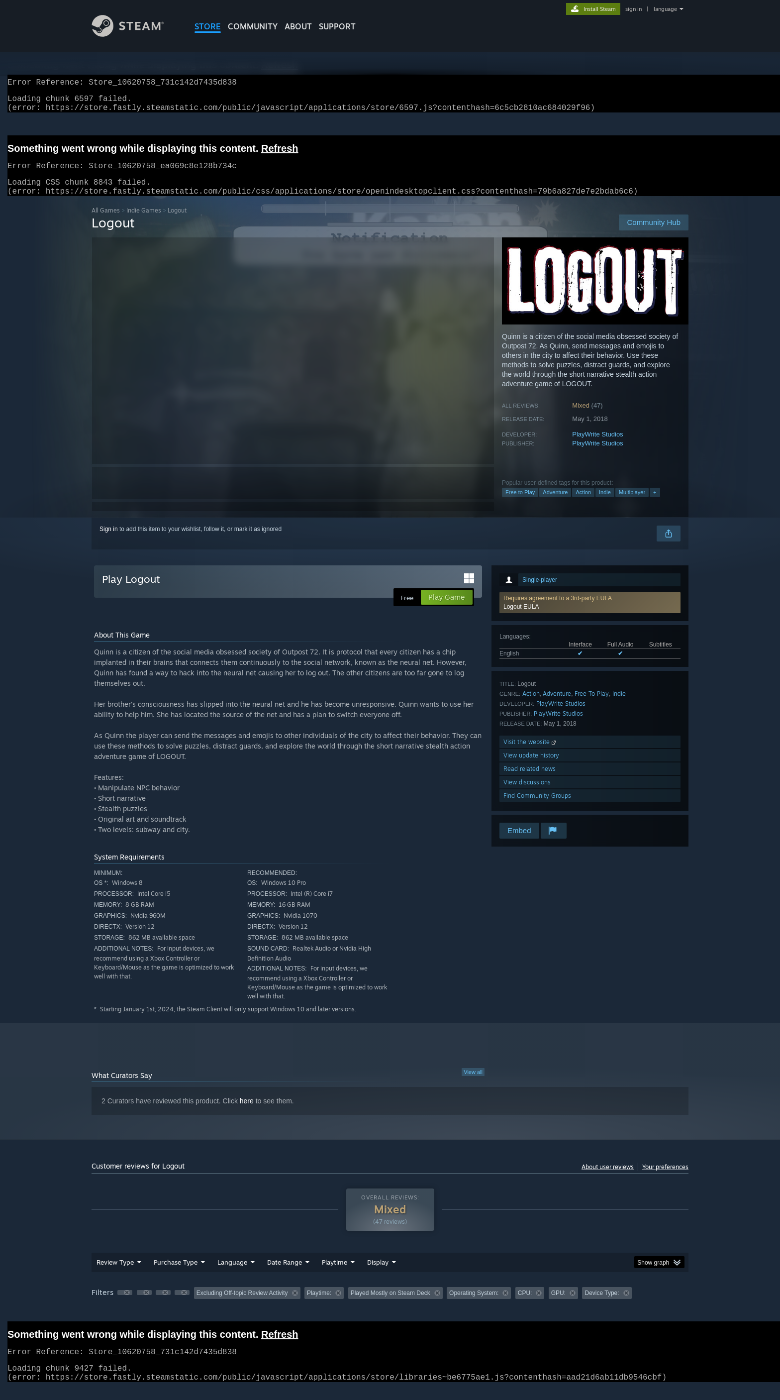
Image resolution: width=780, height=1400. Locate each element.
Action (583, 504)
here (247, 1113)
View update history (531, 767)
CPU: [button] (525, 1304)
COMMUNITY (253, 26)
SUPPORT (337, 26)
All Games (106, 222)
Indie (605, 504)
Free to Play (520, 504)
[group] (390, 1305)
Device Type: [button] (602, 1304)
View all (473, 1084)
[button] (590, 614)
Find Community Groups (537, 807)
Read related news (529, 780)
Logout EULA (521, 618)
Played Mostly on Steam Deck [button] (390, 1304)
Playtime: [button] (319, 1304)
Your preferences (665, 1179)
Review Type (115, 1274)
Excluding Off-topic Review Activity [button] (242, 1304)
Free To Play (592, 705)
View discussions (527, 794)
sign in (633, 8)
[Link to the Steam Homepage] (135, 34)
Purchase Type (175, 1274)
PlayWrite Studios (597, 446)
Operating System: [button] (473, 1304)
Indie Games (143, 222)
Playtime (334, 1274)
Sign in (108, 541)
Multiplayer (632, 504)
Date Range (284, 1274)
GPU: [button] (558, 1304)
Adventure (555, 504)
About (298, 26)
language (665, 8)
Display (378, 1274)
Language (232, 1274)
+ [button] (654, 504)
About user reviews (608, 1179)
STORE (208, 26)
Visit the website (530, 753)
